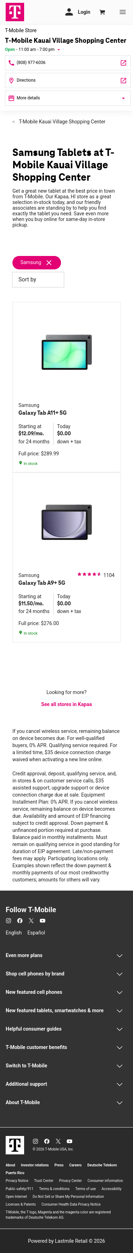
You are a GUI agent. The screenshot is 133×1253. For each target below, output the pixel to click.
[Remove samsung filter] (39, 262)
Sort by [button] (38, 279)
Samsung (30, 262)
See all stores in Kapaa (66, 704)
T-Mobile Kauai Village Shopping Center (61, 121)
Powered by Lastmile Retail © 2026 (66, 1241)
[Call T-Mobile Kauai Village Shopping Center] (68, 62)
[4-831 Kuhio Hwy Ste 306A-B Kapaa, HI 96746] (68, 80)
